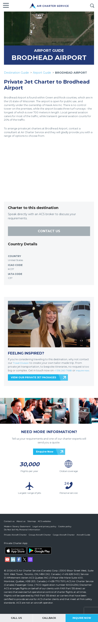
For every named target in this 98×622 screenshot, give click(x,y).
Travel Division (21, 362)
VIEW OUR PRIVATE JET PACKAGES (33, 381)
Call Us (16, 617)
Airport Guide (42, 72)
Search (92, 6)
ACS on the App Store (15, 554)
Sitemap (31, 525)
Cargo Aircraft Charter (64, 538)
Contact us (9, 525)
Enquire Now (44, 455)
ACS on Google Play (39, 554)
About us (20, 525)
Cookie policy (64, 530)
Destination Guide (16, 72)
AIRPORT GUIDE (49, 50)
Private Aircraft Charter (15, 538)
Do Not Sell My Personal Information (22, 533)
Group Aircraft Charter (40, 538)
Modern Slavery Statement (17, 530)
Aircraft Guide (83, 538)
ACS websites (44, 525)
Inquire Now (81, 617)
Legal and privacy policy (44, 530)
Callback (49, 617)
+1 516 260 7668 (64, 370)
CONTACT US (49, 231)
